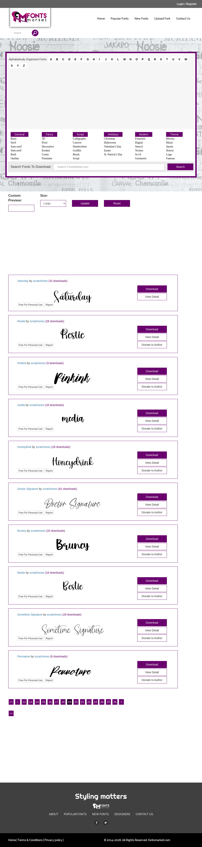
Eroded (46, 150)
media (21, 405)
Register (191, 4)
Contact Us (183, 18)
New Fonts (141, 18)
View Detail (152, 296)
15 (43, 701)
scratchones (40, 280)
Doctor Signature (27, 488)
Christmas (109, 138)
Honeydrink (24, 447)
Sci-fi (138, 154)
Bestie (21, 572)
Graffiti (77, 150)
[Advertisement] (101, 98)
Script (80, 134)
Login (180, 4)
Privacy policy (53, 840)
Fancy (49, 134)
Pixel (45, 142)
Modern (143, 134)
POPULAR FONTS (75, 814)
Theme (174, 134)
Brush (76, 154)
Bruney (21, 530)
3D (43, 138)
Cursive (77, 142)
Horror (170, 150)
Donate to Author (152, 344)
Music (169, 142)
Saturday (22, 280)
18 (63, 701)
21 (82, 701)
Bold (13, 154)
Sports (169, 146)
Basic (14, 138)
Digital (139, 142)
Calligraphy (79, 138)
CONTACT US (144, 814)
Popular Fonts (120, 18)
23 (95, 701)
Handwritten (80, 146)
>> (11, 713)
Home (101, 18)
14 (37, 701)
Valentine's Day (112, 146)
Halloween (110, 142)
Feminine (47, 158)
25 (108, 701)
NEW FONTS (100, 814)
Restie (21, 321)
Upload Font (162, 18)
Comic (45, 154)
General (19, 134)
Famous (170, 158)
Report (49, 304)
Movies (170, 138)
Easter (107, 150)
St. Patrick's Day (113, 154)
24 (102, 701)
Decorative (48, 146)
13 (30, 701)
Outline (15, 158)
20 (76, 701)
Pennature (23, 656)
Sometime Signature (29, 614)
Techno (139, 150)
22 (89, 701)
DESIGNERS (122, 814)
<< (11, 701)
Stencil (139, 146)
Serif (13, 142)
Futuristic (140, 138)
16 (50, 701)
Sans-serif (16, 146)
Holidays (113, 134)
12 (24, 701)
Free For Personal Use (30, 304)
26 (115, 701)
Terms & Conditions (30, 840)
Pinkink (21, 363)
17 (56, 701)
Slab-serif (16, 150)
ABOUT (53, 814)
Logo (169, 154)
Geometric (141, 158)
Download (152, 289)
